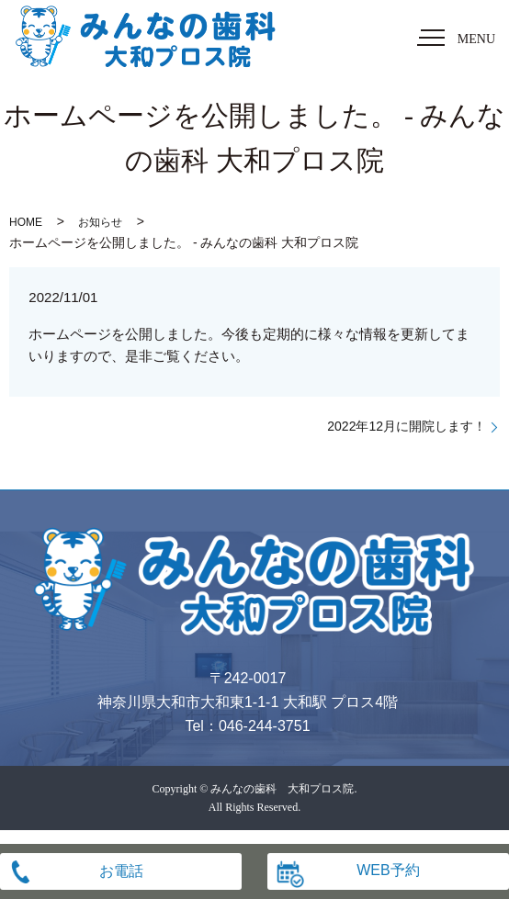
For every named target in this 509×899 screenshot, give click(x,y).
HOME (25, 222)
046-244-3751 (265, 726)
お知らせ (100, 222)
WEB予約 (387, 870)
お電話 (121, 871)
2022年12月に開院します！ (406, 426)
